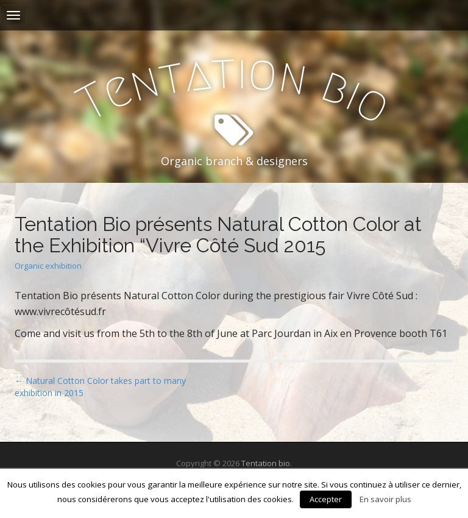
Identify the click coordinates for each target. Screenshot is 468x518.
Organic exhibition (48, 265)
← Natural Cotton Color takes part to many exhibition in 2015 (100, 387)
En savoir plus (385, 499)
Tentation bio (265, 463)
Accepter (326, 499)
